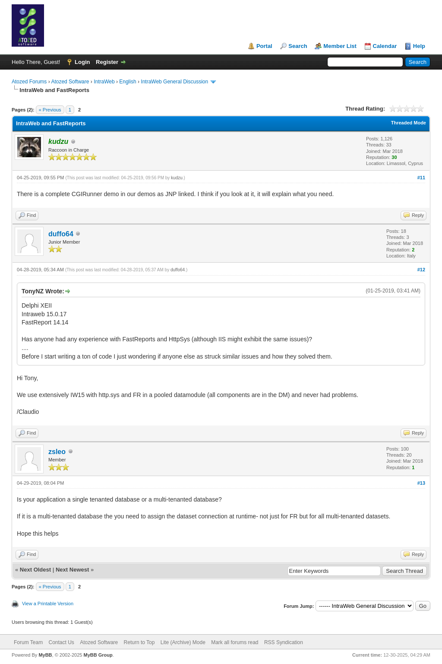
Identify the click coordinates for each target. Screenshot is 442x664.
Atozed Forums (29, 82)
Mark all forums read (234, 642)
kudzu (177, 177)
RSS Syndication (283, 642)
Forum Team (28, 642)
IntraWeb (104, 82)
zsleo (57, 451)
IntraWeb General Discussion (174, 82)
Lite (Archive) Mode (183, 642)
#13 (421, 483)
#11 (421, 177)
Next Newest (72, 569)
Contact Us (61, 642)
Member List (340, 46)
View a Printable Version (47, 603)
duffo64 (60, 234)
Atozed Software (70, 82)
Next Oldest (35, 569)
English (127, 82)
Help (419, 46)
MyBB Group (97, 655)
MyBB (45, 655)
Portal (264, 46)
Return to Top (139, 642)
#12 (421, 269)
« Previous (50, 109)
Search (297, 46)
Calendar (385, 46)
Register (107, 62)
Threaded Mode (408, 122)
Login (82, 62)
